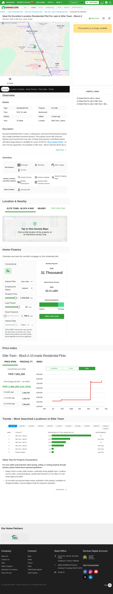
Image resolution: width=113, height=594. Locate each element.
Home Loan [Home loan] (94, 18)
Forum (30, 563)
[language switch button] (102, 2)
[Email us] (68, 572)
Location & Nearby (17, 89)
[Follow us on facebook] (85, 574)
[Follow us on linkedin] (91, 579)
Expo (30, 566)
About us (4, 556)
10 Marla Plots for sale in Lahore (88, 98)
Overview (5, 89)
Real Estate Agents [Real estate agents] (35, 570)
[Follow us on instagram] (91, 574)
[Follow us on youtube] (96, 574)
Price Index (42, 89)
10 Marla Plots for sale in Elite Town (89, 101)
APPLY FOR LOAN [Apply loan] (52, 316)
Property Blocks (25, 2)
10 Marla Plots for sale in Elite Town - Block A (93, 104)
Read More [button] (61, 150)
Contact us (5, 560)
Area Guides (40, 2)
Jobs (3, 563)
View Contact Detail (55, 142)
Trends (51, 89)
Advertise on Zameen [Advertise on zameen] (9, 570)
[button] (27, 281)
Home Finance (31, 89)
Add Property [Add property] (32, 573)
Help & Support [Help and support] (7, 566)
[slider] (15, 298)
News (30, 560)
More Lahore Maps (58, 208)
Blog (29, 556)
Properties (10, 2)
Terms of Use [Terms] (6, 573)
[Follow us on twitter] (85, 579)
